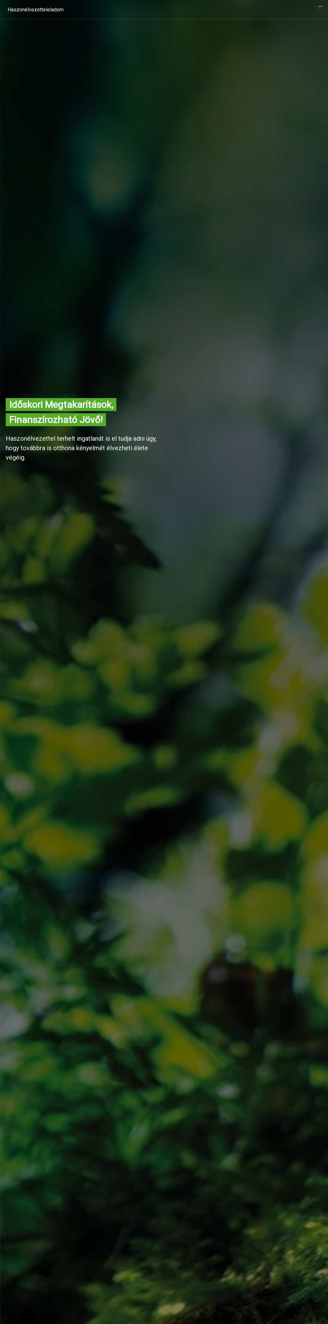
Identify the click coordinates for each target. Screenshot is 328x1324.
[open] (319, 9)
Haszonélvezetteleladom (36, 10)
